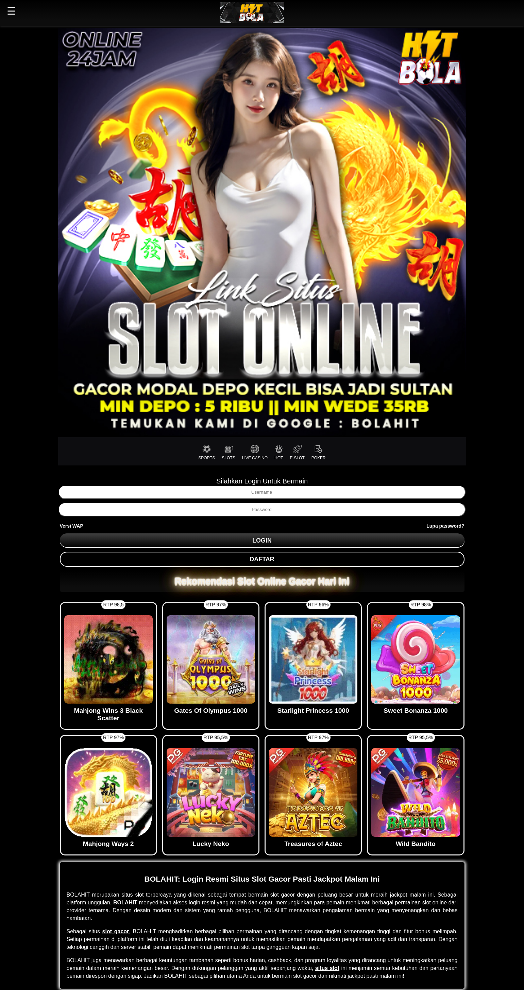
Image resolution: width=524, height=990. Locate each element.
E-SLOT (297, 452)
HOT (278, 452)
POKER (318, 452)
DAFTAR (262, 559)
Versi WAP (71, 526)
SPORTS (206, 452)
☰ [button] (11, 11)
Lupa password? (445, 526)
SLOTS (228, 452)
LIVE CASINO (255, 452)
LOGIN (262, 540)
